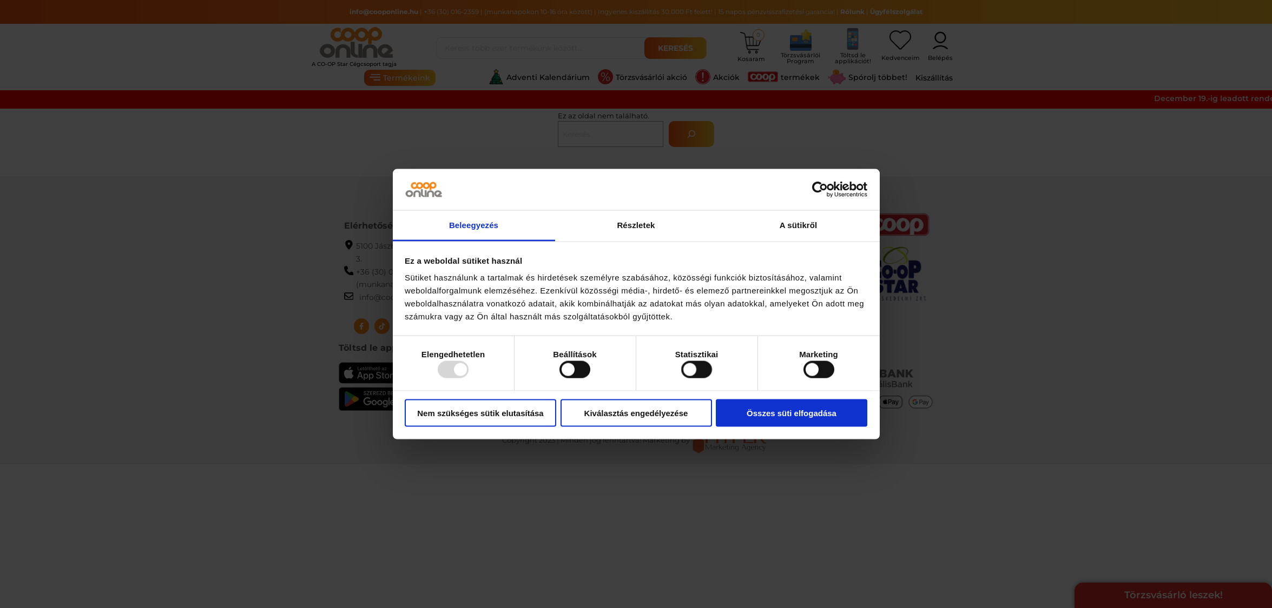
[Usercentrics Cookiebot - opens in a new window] (820, 189)
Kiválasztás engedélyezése (636, 412)
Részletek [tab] (636, 225)
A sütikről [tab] (799, 225)
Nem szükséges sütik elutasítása (480, 412)
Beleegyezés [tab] (473, 225)
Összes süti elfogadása (791, 412)
